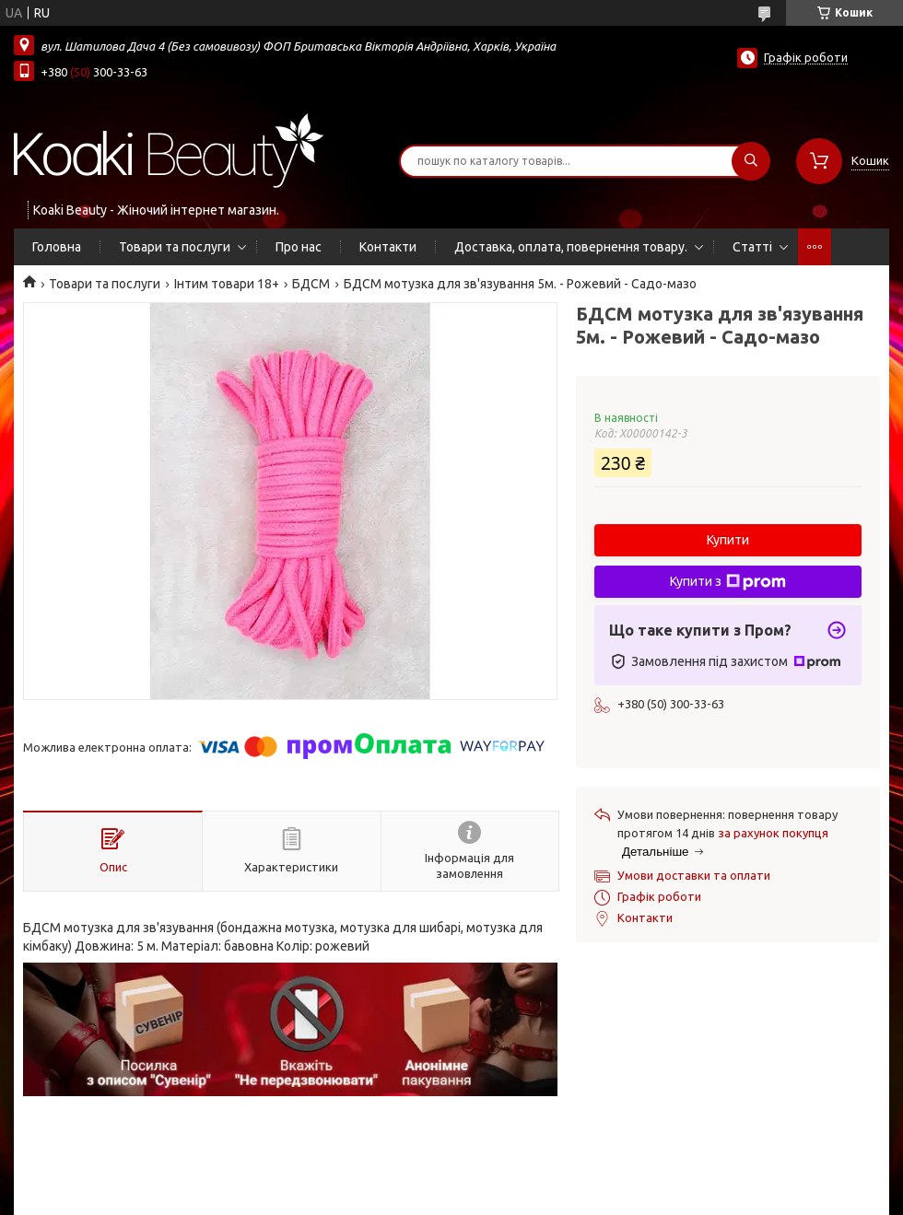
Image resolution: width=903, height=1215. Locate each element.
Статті (752, 246)
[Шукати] (751, 161)
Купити (728, 539)
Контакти (387, 246)
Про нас (299, 246)
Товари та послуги (174, 246)
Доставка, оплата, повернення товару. (570, 246)
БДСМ (311, 283)
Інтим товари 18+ (226, 283)
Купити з (728, 582)
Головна (56, 246)
